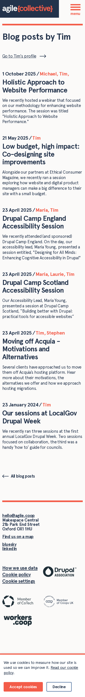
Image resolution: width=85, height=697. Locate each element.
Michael (48, 74)
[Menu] (75, 7)
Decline (59, 686)
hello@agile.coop (18, 515)
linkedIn (9, 548)
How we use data (20, 568)
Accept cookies (23, 686)
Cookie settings (18, 581)
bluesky (9, 544)
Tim (63, 74)
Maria (42, 210)
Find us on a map (18, 536)
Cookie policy (16, 574)
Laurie (57, 274)
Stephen (55, 333)
